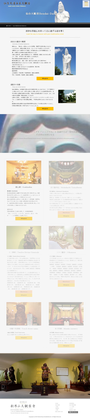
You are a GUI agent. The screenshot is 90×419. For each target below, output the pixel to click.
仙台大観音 (57, 405)
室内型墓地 (71, 404)
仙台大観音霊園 (72, 405)
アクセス (71, 408)
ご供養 (56, 410)
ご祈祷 (56, 407)
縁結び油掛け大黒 (59, 412)
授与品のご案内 (72, 410)
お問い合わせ (73, 412)
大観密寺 (57, 408)
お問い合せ (45, 377)
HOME (8, 25)
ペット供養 (71, 407)
